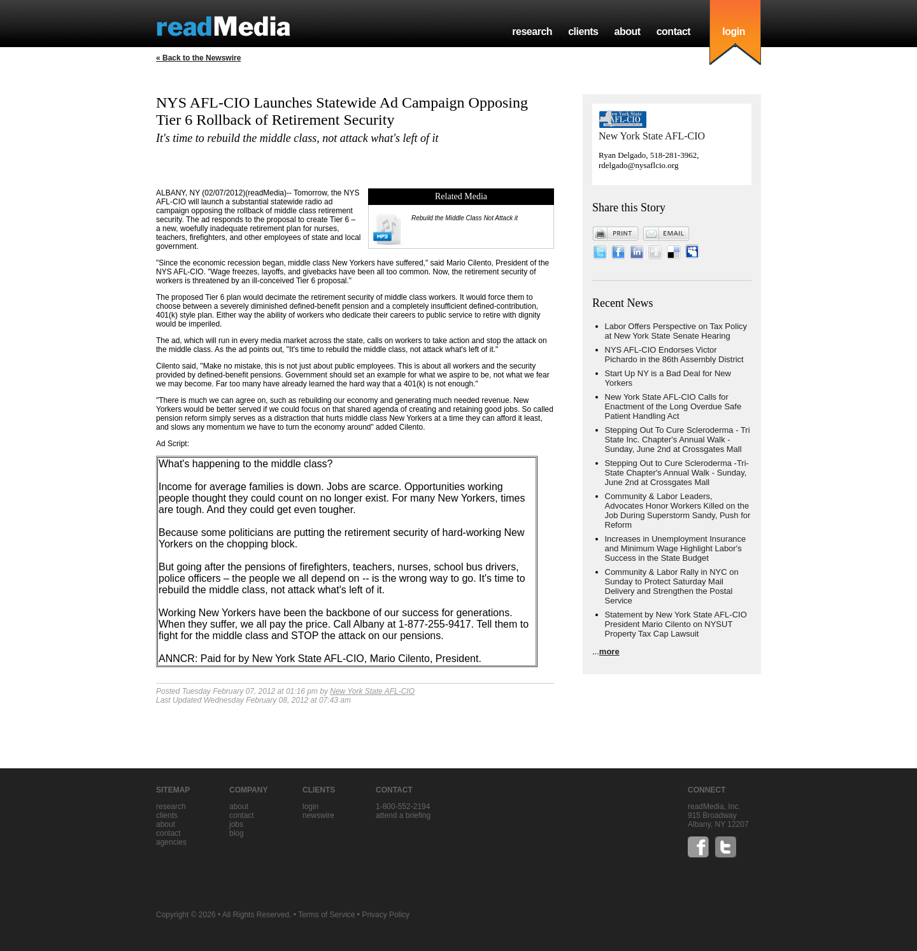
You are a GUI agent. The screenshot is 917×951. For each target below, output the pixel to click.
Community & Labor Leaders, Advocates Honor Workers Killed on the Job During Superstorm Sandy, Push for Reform (678, 510)
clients (583, 31)
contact (674, 31)
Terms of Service (326, 914)
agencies (171, 842)
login (733, 31)
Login (310, 806)
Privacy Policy (385, 914)
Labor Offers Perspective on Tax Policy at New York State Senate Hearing (676, 331)
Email (666, 233)
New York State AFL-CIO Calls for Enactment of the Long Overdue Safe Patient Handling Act (673, 406)
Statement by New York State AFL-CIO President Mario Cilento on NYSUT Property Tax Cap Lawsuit (676, 624)
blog (236, 833)
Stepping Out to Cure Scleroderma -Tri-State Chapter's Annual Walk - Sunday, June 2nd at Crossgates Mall (677, 472)
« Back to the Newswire (198, 57)
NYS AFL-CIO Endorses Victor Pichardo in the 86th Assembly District (674, 354)
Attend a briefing (403, 815)
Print (615, 233)
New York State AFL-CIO (372, 691)
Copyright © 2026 (186, 914)
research (532, 31)
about (627, 31)
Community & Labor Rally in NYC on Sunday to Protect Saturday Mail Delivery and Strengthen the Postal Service (672, 586)
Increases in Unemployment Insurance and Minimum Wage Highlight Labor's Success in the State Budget (675, 548)
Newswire (318, 815)
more (609, 651)
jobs (236, 824)
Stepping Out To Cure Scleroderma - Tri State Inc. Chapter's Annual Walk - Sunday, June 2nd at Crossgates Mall (677, 439)
